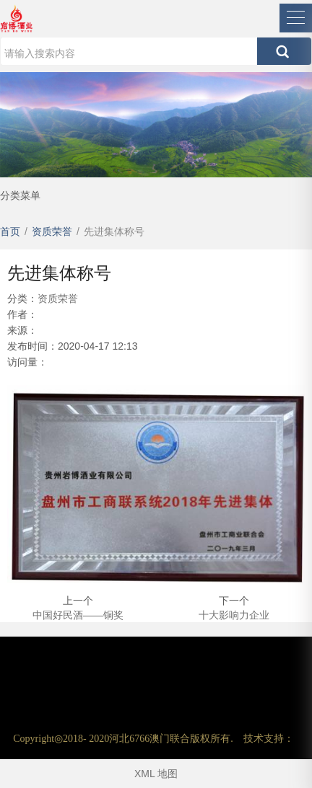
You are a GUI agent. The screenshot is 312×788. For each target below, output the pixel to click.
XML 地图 (156, 773)
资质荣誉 (58, 298)
